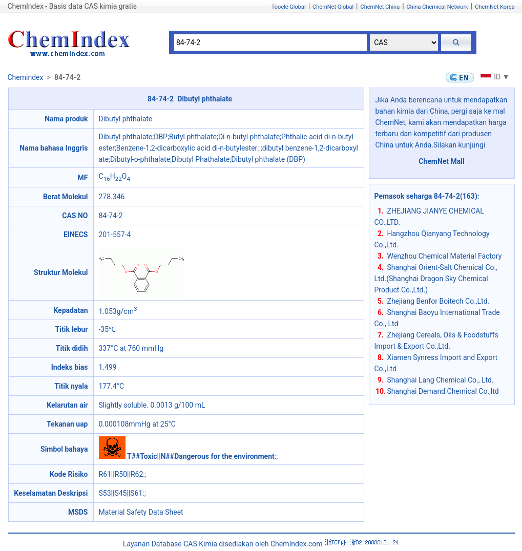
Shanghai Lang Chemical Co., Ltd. (440, 380)
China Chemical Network (437, 7)
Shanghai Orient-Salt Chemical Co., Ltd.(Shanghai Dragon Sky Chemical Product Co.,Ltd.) (436, 278)
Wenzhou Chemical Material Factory (444, 256)
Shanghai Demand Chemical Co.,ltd (443, 391)
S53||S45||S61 (121, 493)
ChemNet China (380, 7)
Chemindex (26, 77)
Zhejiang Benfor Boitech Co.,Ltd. (438, 301)
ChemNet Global (332, 7)
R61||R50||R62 (121, 474)
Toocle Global (289, 7)
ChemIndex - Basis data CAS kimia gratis (72, 6)
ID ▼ (493, 77)
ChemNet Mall (442, 161)
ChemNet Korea (494, 7)
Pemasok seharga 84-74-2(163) (425, 196)
